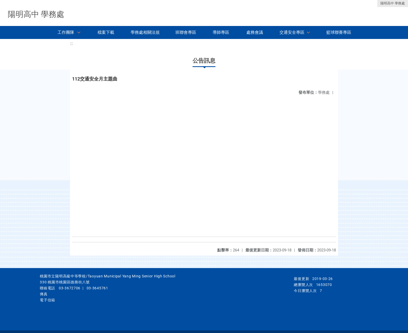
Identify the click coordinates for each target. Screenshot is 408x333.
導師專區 (221, 32)
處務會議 (254, 32)
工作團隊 (66, 32)
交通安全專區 (291, 32)
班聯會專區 (185, 32)
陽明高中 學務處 (392, 3)
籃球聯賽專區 (338, 32)
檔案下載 (106, 32)
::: (71, 43)
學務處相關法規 (145, 32)
